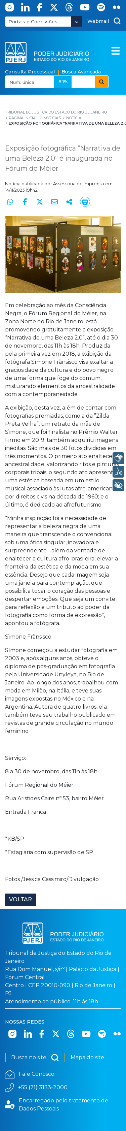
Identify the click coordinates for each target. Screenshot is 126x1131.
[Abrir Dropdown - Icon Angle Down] (76, 21)
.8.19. (62, 81)
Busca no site (35, 1057)
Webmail (98, 21)
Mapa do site (87, 1057)
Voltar (20, 899)
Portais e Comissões (32, 21)
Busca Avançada (81, 72)
